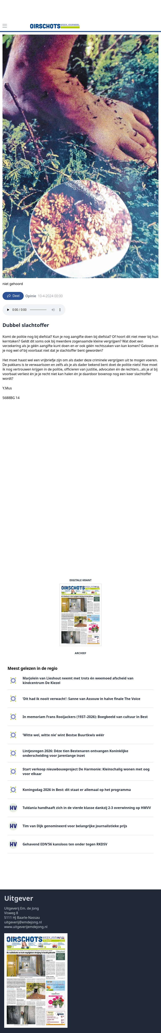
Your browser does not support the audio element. (34, 309)
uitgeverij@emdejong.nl (23, 922)
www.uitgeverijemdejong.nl (25, 926)
